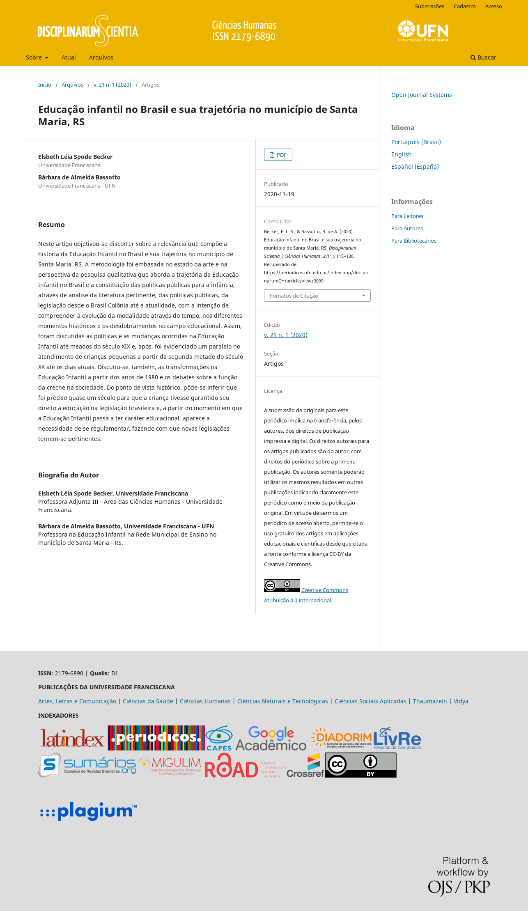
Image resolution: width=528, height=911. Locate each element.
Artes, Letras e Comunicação (77, 701)
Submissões (429, 6)
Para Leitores (407, 216)
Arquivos (101, 57)
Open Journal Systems (421, 95)
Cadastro (465, 6)
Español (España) (415, 166)
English (401, 154)
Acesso (493, 6)
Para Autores (407, 228)
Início (44, 84)
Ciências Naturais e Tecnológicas (282, 701)
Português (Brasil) (416, 142)
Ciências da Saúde (148, 701)
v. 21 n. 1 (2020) (112, 84)
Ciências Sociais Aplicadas (370, 701)
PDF (281, 154)
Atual (69, 57)
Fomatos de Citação (294, 295)
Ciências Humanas (205, 701)
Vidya (461, 701)
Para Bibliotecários (413, 240)
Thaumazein (430, 701)
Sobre (35, 57)
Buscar (483, 57)
